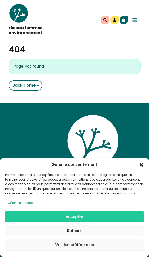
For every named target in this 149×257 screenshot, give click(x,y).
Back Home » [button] (25, 85)
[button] (141, 164)
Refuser (74, 230)
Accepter (74, 216)
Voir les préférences (74, 245)
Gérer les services (21, 203)
